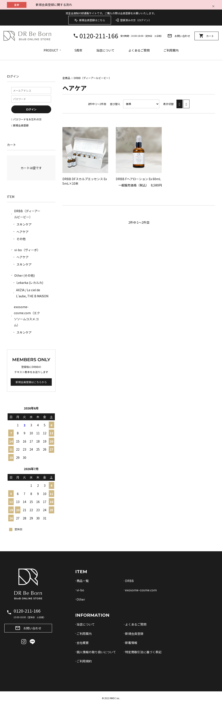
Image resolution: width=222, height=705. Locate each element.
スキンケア (24, 224)
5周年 (78, 50)
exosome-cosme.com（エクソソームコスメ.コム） (27, 316)
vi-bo (80, 590)
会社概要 (83, 642)
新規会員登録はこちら (89, 20)
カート (206, 35)
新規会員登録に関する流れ (54, 4)
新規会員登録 (134, 633)
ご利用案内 (171, 50)
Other (81, 599)
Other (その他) (24, 275)
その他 (21, 239)
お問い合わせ (178, 35)
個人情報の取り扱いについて (96, 652)
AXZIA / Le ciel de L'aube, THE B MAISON (32, 293)
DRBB (129, 581)
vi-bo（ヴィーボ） (27, 250)
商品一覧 (83, 581)
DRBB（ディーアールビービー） (92, 78)
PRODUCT (51, 50)
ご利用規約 (84, 661)
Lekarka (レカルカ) (29, 282)
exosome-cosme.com (141, 590)
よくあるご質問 (139, 50)
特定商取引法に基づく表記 (143, 652)
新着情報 (131, 642)
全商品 (66, 78)
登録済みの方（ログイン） (133, 20)
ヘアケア (22, 232)
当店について (105, 50)
